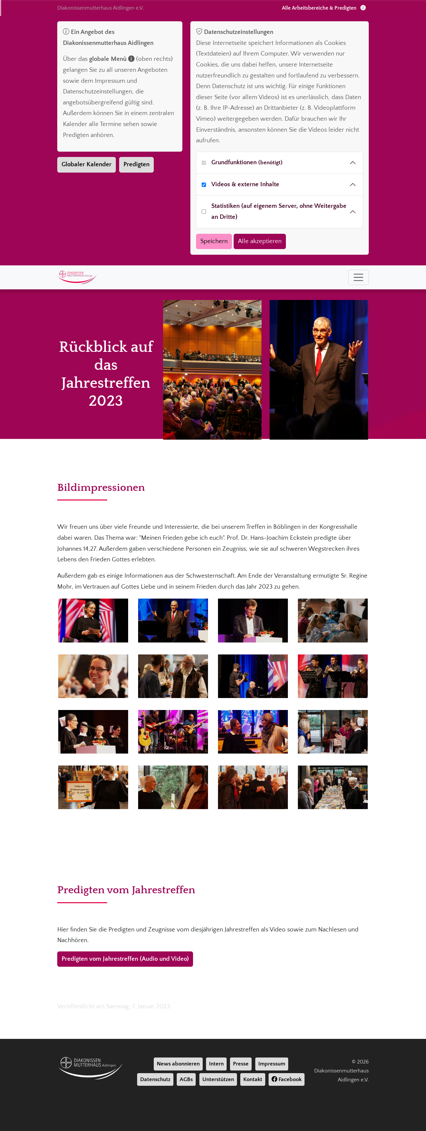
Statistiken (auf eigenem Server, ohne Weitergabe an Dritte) (278, 211)
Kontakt (252, 1079)
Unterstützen (218, 1079)
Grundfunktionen (247, 162)
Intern (216, 1064)
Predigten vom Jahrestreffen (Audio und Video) (125, 958)
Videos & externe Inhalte (245, 184)
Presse (241, 1064)
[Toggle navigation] (358, 277)
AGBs (186, 1079)
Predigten (136, 164)
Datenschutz (155, 1079)
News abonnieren (178, 1064)
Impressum (271, 1064)
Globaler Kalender (86, 164)
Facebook (287, 1079)
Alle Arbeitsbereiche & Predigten (324, 8)
